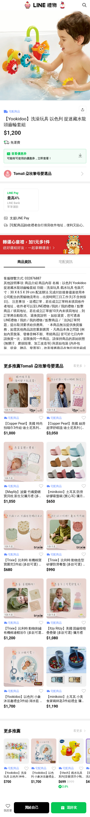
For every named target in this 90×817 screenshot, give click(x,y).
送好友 (68, 807)
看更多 (78, 365)
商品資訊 (24, 262)
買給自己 (32, 807)
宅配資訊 (66, 262)
